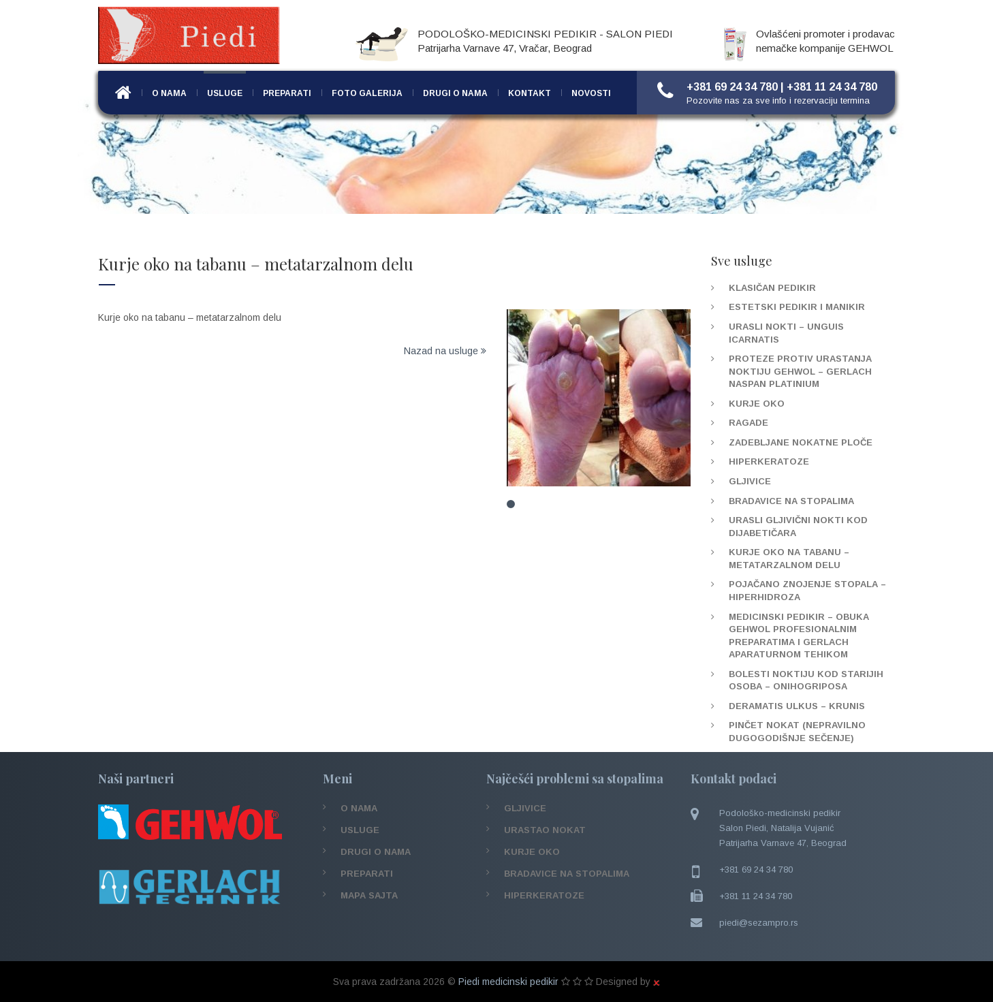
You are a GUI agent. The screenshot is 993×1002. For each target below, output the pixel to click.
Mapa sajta (369, 895)
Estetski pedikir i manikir (797, 307)
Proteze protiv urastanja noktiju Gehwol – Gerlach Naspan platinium (800, 371)
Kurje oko (757, 403)
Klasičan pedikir (772, 288)
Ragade (748, 423)
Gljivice (750, 481)
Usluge (224, 93)
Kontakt (529, 93)
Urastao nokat (545, 830)
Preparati (287, 93)
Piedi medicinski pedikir (508, 981)
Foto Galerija (367, 93)
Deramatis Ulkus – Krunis (797, 706)
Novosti (591, 93)
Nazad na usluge (445, 350)
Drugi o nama (455, 93)
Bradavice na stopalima (791, 501)
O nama (169, 93)
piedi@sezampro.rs (758, 923)
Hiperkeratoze (769, 461)
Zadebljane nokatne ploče (800, 442)
